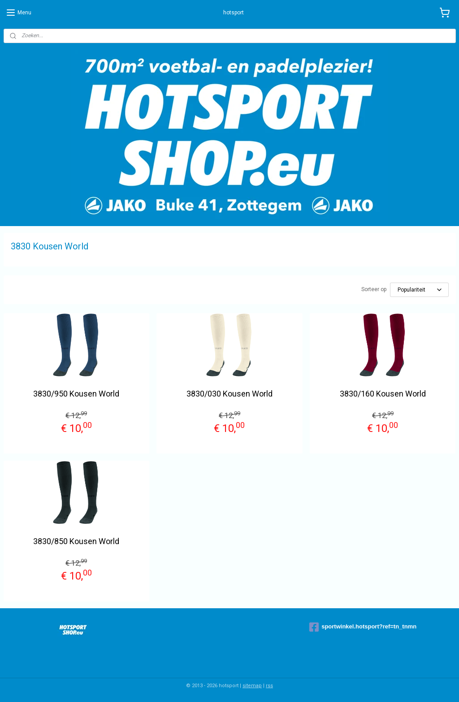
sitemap (252, 686)
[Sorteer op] (419, 289)
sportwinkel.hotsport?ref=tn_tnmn (362, 627)
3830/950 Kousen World (76, 393)
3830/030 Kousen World (229, 393)
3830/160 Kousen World (383, 393)
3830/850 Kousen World (76, 541)
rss (269, 686)
